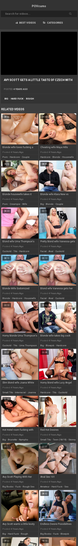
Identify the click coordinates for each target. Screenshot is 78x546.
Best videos (26, 22)
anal (51, 251)
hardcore (15, 157)
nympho (23, 439)
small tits (7, 392)
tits (15, 251)
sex (66, 486)
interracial (20, 392)
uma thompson (28, 345)
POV (39, 6)
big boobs (7, 486)
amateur (44, 486)
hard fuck (17, 98)
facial (43, 251)
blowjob (50, 345)
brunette (12, 439)
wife (24, 204)
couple (26, 157)
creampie (15, 204)
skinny (72, 439)
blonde (56, 157)
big (6, 98)
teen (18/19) (59, 439)
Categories (53, 22)
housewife (68, 157)
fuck (18, 486)
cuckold (6, 251)
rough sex (28, 486)
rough (30, 98)
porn (5, 157)
